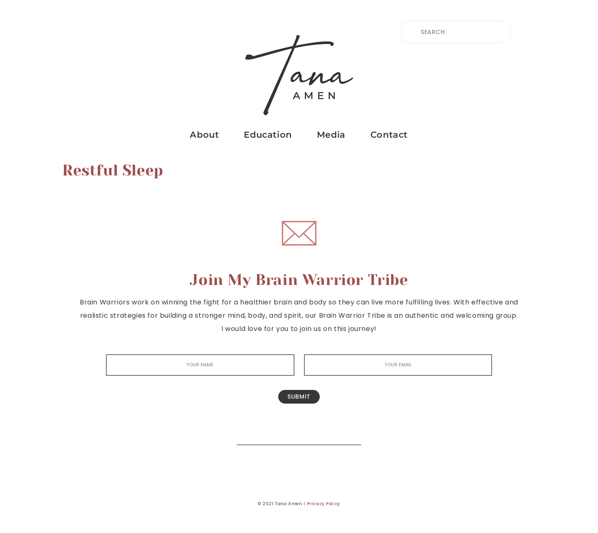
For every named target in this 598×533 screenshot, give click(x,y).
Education (268, 134)
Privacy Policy (323, 504)
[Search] (348, 432)
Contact (389, 134)
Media (331, 134)
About (204, 134)
